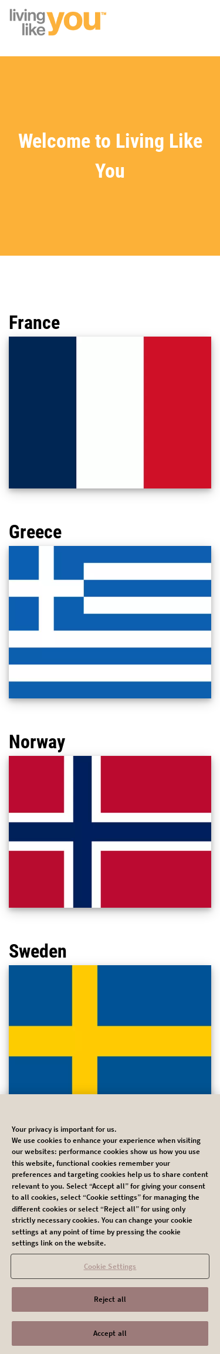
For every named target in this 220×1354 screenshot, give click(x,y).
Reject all (110, 1303)
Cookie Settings (110, 1270)
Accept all (110, 1337)
